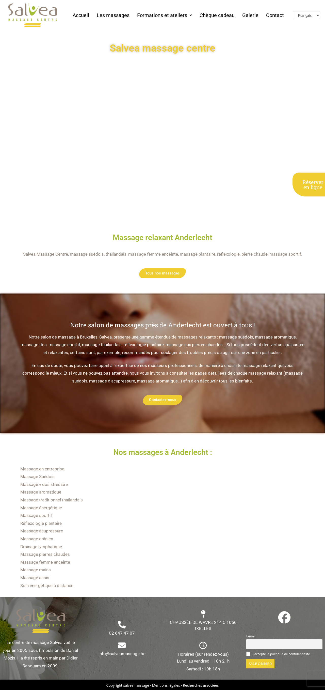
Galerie (250, 15)
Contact (275, 15)
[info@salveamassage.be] (122, 645)
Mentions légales (166, 685)
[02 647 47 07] (122, 624)
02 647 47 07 (122, 633)
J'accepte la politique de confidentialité (278, 654)
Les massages (113, 15)
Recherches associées (201, 685)
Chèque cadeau (217, 15)
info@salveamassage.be (122, 653)
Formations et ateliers (164, 15)
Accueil (81, 15)
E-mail (250, 636)
